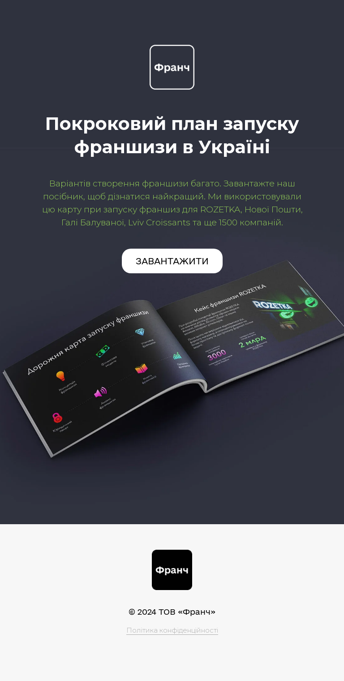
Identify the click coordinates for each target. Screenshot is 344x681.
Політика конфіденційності (172, 630)
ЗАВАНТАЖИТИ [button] (172, 261)
